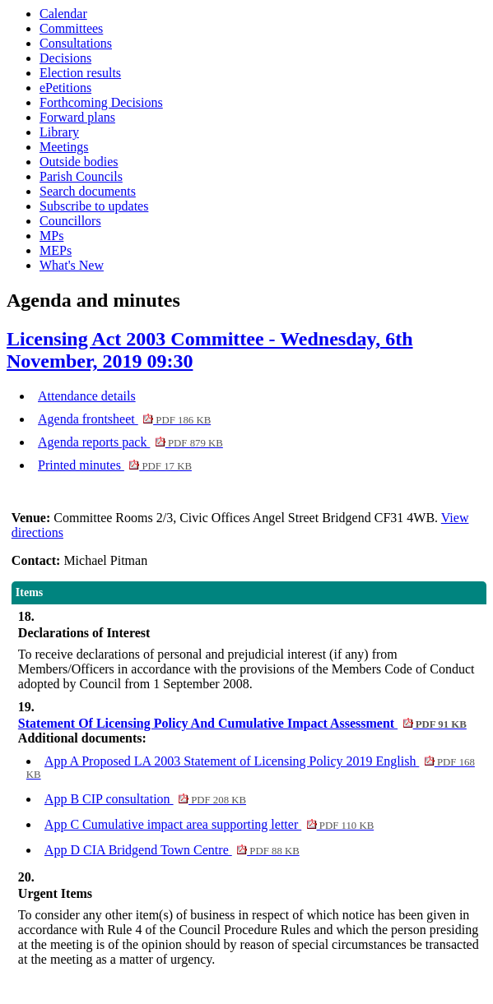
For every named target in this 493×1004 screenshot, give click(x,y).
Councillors (70, 221)
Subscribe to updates (94, 206)
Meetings (64, 147)
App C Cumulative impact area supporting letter (209, 824)
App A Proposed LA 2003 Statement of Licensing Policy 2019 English (250, 767)
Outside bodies (79, 162)
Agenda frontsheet (124, 419)
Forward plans (77, 117)
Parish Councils (81, 176)
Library (59, 132)
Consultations (76, 43)
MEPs (56, 250)
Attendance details (87, 396)
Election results (80, 73)
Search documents (88, 191)
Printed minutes (115, 465)
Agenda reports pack (130, 442)
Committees (71, 28)
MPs (51, 236)
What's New (72, 265)
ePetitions (65, 88)
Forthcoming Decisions (101, 102)
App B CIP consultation (145, 799)
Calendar (63, 14)
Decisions (65, 58)
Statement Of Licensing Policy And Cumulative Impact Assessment (242, 723)
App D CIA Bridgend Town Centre (172, 850)
